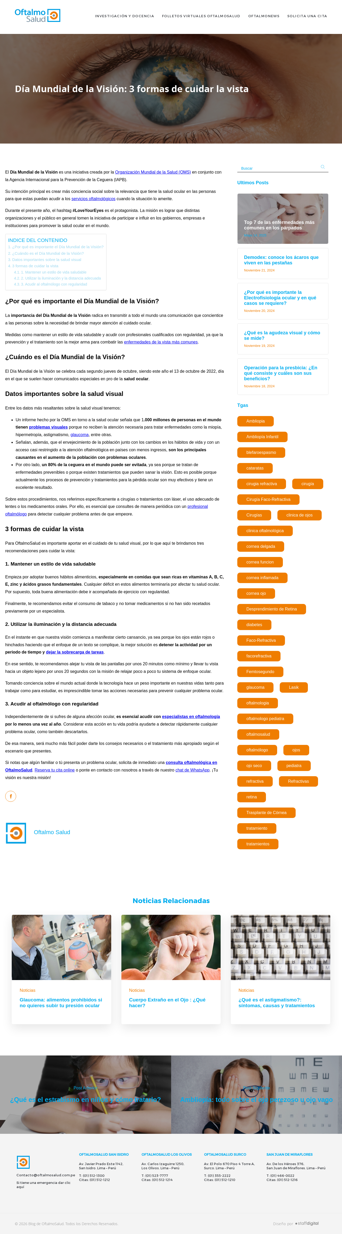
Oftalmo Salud (52, 832)
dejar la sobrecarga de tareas (74, 652)
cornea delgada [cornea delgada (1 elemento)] (260, 546)
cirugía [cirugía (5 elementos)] (307, 484)
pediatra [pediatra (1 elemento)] (294, 765)
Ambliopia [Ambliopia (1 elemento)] (255, 421)
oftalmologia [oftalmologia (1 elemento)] (257, 703)
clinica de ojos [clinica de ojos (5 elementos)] (300, 515)
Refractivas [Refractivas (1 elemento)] (298, 781)
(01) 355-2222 (219, 1175)
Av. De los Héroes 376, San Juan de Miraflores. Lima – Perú (296, 1166)
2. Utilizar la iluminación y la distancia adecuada (61, 278)
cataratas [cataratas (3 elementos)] (255, 468)
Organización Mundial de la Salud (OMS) (153, 172)
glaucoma (80, 434)
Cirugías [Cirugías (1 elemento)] (254, 515)
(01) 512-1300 (93, 1175)
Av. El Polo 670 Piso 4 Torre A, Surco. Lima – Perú (229, 1166)
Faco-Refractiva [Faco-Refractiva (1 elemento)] (261, 640)
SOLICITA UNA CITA (307, 17)
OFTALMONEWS (263, 17)
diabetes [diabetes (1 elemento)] (254, 624)
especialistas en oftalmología (191, 716)
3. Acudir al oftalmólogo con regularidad (54, 284)
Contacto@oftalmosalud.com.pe (45, 1175)
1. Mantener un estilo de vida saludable (53, 272)
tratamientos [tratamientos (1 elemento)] (257, 844)
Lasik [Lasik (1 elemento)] (294, 687)
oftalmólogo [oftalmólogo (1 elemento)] (257, 750)
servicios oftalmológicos (93, 199)
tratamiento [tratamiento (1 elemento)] (256, 828)
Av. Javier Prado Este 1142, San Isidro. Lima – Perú (101, 1166)
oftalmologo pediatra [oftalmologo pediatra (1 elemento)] (265, 718)
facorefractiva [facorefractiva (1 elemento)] (258, 656)
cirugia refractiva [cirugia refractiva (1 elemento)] (261, 484)
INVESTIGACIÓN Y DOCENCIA (124, 17)
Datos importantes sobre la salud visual (46, 259)
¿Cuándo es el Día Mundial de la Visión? (48, 253)
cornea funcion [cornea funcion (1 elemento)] (260, 562)
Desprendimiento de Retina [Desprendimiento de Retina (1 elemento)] (271, 609)
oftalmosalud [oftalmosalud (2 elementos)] (258, 734)
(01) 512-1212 (100, 1180)
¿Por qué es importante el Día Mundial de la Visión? (58, 247)
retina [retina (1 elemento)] (251, 797)
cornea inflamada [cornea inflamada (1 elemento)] (262, 578)
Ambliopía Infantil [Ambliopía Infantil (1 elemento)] (262, 437)
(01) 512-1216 (287, 1180)
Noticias (27, 990)
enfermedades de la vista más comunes (161, 342)
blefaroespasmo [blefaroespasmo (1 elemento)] (261, 452)
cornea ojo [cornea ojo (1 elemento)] (256, 593)
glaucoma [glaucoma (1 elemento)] (255, 687)
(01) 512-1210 (225, 1180)
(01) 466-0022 (282, 1175)
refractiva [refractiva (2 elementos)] (255, 781)
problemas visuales (48, 427)
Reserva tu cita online (55, 770)
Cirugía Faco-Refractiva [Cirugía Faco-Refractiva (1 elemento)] (268, 499)
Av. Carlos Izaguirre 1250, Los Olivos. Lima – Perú (162, 1166)
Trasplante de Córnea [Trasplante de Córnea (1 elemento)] (266, 812)
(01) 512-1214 (162, 1180)
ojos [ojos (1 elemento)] (296, 750)
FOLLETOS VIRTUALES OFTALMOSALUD (201, 17)
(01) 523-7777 (156, 1175)
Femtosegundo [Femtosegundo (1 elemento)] (260, 671)
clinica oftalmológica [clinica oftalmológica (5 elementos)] (265, 531)
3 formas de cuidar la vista (35, 266)
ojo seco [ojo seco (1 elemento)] (254, 765)
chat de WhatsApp (193, 770)
